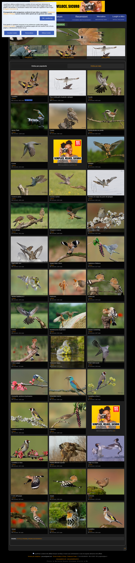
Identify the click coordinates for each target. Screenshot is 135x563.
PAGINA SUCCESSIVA (35, 538)
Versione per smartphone (34, 556)
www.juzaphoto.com (61, 559)
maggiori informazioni (10, 9)
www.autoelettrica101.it (73, 559)
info (76, 165)
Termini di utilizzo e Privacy (59, 556)
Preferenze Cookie (9, 26)
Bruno (14, 98)
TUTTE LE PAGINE (22, 538)
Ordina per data (96, 66)
